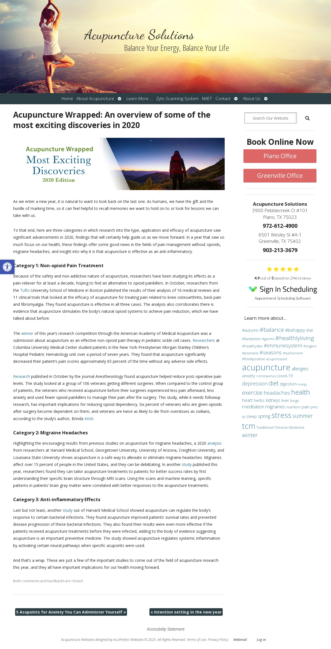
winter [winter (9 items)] (250, 435)
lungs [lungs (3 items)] (294, 400)
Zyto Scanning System (177, 98)
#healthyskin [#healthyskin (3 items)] (252, 346)
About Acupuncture (95, 98)
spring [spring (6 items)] (264, 416)
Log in (261, 639)
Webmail (240, 639)
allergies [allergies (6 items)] (300, 368)
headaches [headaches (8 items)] (277, 392)
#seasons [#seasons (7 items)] (271, 352)
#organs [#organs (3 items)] (309, 346)
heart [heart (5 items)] (247, 400)
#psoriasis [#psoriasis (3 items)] (250, 353)
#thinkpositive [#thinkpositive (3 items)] (253, 358)
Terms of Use (196, 639)
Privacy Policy (218, 639)
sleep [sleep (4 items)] (251, 416)
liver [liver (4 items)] (285, 400)
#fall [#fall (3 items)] (309, 330)
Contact (223, 98)
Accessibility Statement (165, 629)
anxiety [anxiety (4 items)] (248, 375)
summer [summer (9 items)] (302, 416)
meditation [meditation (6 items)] (253, 406)
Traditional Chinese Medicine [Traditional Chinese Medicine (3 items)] (280, 427)
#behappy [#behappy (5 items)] (295, 330)
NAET (207, 98)
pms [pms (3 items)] (314, 406)
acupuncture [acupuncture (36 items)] (266, 367)
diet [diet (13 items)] (274, 383)
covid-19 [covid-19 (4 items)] (285, 375)
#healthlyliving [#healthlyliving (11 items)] (294, 338)
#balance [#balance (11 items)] (272, 329)
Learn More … (139, 98)
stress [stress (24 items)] (281, 415)
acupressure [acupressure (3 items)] (276, 358)
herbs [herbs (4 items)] (259, 400)
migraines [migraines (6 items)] (275, 406)
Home (67, 98)
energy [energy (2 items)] (302, 384)
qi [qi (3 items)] (243, 416)
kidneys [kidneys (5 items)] (273, 400)
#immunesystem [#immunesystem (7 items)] (283, 345)
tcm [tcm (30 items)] (248, 425)
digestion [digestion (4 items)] (288, 384)
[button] (7, 267)
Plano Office (280, 156)
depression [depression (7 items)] (254, 383)
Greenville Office (280, 175)
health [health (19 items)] (300, 392)
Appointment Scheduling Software (283, 291)
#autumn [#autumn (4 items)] (250, 330)
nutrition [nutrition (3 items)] (293, 406)
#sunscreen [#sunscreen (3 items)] (293, 353)
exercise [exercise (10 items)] (252, 392)
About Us (251, 98)
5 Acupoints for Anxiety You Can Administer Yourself (71, 612)
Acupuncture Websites (77, 639)
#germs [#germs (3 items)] (268, 338)
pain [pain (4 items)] (305, 406)
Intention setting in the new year (186, 612)
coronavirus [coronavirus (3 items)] (266, 375)
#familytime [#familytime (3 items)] (251, 338)
